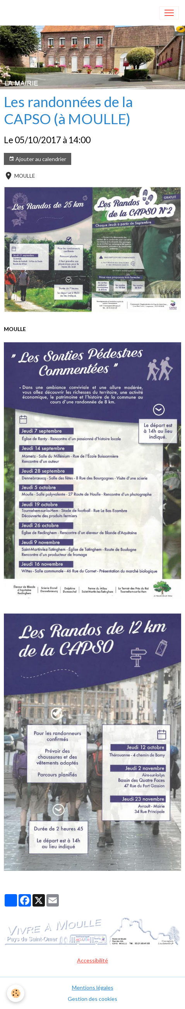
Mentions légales (92, 987)
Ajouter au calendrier (37, 159)
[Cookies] (15, 993)
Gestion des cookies (92, 998)
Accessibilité (92, 960)
